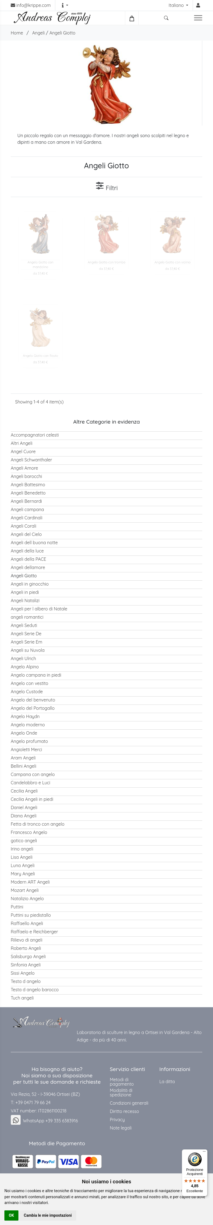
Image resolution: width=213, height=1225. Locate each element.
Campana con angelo (33, 774)
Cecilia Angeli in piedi (32, 799)
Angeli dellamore (28, 567)
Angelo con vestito (29, 683)
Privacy (117, 1119)
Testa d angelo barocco (35, 989)
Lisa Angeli (21, 857)
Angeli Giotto (62, 33)
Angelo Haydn (25, 716)
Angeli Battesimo (28, 484)
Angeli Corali (23, 526)
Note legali (121, 1128)
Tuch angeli (22, 998)
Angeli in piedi (25, 592)
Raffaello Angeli (27, 923)
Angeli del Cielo (26, 534)
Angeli (38, 33)
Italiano (177, 5)
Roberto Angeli (26, 948)
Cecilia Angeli (24, 791)
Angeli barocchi (26, 476)
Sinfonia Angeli (26, 965)
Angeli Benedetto (28, 493)
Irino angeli (22, 849)
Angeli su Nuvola (28, 650)
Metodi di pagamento (122, 1081)
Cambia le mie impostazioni (48, 1215)
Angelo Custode (27, 691)
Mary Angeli (23, 873)
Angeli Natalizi (25, 600)
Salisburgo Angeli (28, 956)
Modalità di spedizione (121, 1092)
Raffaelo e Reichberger (34, 931)
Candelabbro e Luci (30, 782)
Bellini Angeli (23, 766)
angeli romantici (27, 617)
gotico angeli (24, 840)
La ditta (167, 1081)
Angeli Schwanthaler (31, 460)
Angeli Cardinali (26, 517)
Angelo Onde (24, 733)
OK (11, 1215)
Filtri (106, 186)
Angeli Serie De (26, 633)
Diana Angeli (23, 816)
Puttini (17, 907)
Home (17, 33)
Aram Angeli (23, 758)
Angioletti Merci (26, 749)
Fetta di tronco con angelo (37, 824)
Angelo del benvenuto (33, 700)
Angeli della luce (27, 551)
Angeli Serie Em (26, 642)
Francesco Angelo (29, 832)
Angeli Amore (24, 468)
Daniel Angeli (24, 807)
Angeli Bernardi (26, 501)
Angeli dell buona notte (34, 542)
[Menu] (204, 1152)
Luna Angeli (22, 865)
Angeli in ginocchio (30, 584)
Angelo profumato (29, 741)
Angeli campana (27, 509)
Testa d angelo (26, 981)
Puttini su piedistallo (31, 915)
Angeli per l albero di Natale (39, 609)
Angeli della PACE (28, 559)
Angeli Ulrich (23, 658)
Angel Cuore (23, 451)
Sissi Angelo (23, 973)
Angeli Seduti (24, 625)
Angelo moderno (28, 724)
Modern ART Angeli (30, 882)
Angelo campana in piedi (36, 675)
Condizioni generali (129, 1103)
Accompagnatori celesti (35, 435)
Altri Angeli (21, 443)
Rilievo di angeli (26, 940)
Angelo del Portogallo (32, 708)
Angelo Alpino (25, 666)
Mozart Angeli (25, 890)
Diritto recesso (124, 1111)
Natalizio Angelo (27, 898)
